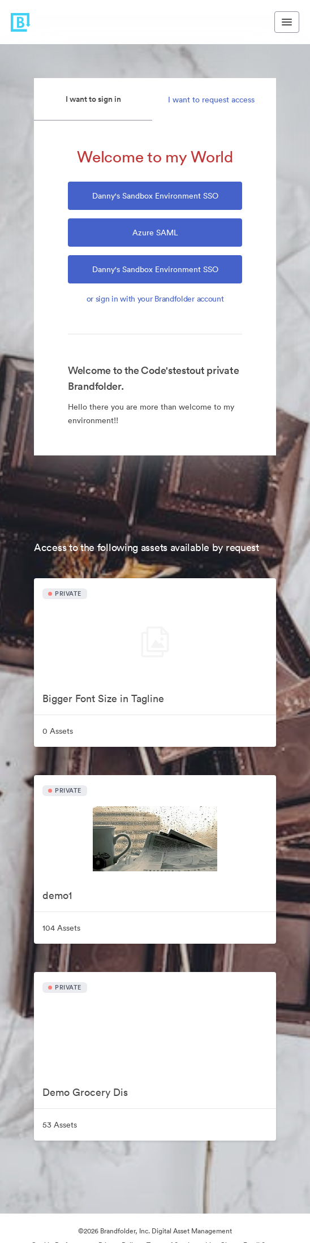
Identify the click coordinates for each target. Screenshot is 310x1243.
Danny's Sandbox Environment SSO (155, 196)
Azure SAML (155, 232)
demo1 (57, 895)
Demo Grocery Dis (85, 1092)
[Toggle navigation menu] (286, 22)
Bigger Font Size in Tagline (103, 698)
